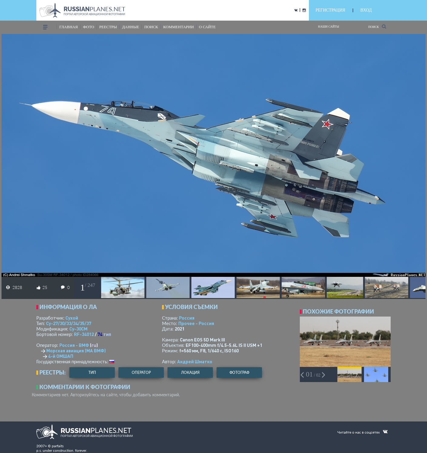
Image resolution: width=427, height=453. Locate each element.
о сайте (207, 27)
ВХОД (366, 10)
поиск (151, 27)
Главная (68, 27)
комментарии (178, 27)
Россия (186, 317)
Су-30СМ (78, 328)
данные (130, 27)
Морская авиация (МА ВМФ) (76, 350)
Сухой (71, 317)
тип (107, 334)
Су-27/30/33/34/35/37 (68, 323)
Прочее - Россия (196, 323)
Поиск (377, 26)
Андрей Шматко (194, 361)
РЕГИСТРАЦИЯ (330, 10)
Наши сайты (328, 26)
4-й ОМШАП (60, 356)
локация (190, 372)
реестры (108, 27)
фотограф (239, 372)
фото (88, 27)
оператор (141, 372)
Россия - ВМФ (74, 345)
